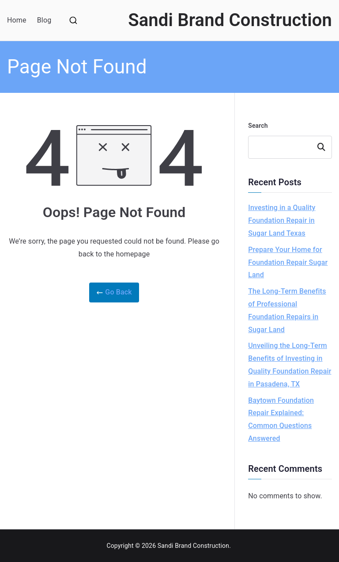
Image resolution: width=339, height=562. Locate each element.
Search (258, 125)
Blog (44, 20)
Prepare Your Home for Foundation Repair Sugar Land (288, 262)
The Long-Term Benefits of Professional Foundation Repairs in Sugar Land (287, 310)
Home (16, 20)
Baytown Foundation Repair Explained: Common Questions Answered (281, 419)
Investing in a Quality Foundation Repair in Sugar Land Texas (281, 220)
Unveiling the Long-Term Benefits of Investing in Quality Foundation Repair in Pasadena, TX (289, 364)
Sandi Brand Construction (230, 20)
